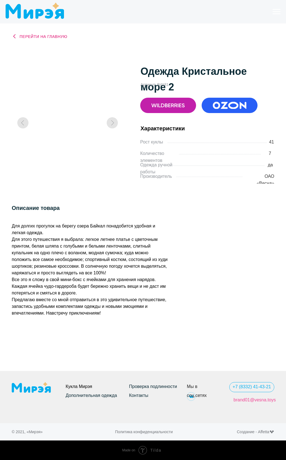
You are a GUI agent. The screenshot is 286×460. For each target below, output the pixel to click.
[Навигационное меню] (276, 12)
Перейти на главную (43, 36)
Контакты (138, 395)
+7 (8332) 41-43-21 (252, 386)
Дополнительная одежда (91, 395)
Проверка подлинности (153, 386)
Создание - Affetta (253, 432)
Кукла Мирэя (79, 386)
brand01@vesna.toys (254, 399)
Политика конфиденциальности (144, 432)
